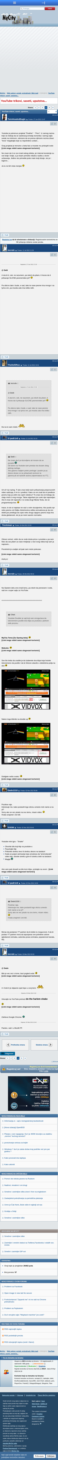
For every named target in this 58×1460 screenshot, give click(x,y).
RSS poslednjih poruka (13, 1336)
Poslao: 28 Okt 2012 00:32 (26, 574)
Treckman (7, 525)
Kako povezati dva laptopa (15, 1158)
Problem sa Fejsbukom (13, 1308)
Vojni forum (36, 1404)
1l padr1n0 (13, 438)
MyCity (2, 93)
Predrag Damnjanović (10, 1448)
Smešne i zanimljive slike (14, 1218)
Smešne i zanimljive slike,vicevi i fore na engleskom (25, 1192)
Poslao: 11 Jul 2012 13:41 (31, 365)
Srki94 (11, 827)
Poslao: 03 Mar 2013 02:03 (26, 954)
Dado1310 (13, 790)
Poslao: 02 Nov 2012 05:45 (25, 827)
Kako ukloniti (9, 1164)
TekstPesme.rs (42, 1406)
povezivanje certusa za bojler (16, 1143)
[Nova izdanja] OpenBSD (14, 1127)
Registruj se (7, 240)
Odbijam (51, 1456)
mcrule (11, 250)
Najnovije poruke (8, 1395)
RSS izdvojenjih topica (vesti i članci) (19, 1342)
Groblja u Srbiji (10, 1211)
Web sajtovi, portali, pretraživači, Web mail (22, 93)
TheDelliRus (14, 365)
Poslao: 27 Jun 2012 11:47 (36, 119)
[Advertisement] (29, 60)
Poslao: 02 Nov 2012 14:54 (29, 883)
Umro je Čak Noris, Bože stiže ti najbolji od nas (23, 1205)
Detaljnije (42, 1366)
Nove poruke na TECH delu (13, 1116)
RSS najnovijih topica (13, 1329)
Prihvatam (39, 1456)
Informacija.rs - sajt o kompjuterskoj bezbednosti (23, 1121)
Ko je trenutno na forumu (13, 1358)
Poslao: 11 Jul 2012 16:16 (29, 438)
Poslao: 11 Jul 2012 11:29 (26, 250)
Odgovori (9, 1054)
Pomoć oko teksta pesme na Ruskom (19, 1179)
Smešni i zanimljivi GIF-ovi (15, 1251)
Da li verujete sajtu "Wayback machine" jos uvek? (24, 1315)
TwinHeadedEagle (16, 119)
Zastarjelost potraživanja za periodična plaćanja (23, 1198)
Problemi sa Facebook (13, 1287)
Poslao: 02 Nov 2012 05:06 (28, 790)
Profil (6, 235)
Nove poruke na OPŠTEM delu (14, 1173)
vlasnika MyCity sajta (10, 1443)
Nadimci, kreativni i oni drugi (15, 1185)
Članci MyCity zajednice (46, 1395)
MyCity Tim (15, 1451)
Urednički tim (31, 1395)
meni (14, 3)
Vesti (43, 1401)
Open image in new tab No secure (18, 1293)
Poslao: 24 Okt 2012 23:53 (23, 525)
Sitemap (20, 1395)
